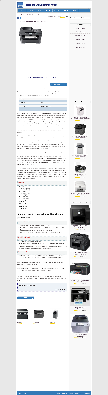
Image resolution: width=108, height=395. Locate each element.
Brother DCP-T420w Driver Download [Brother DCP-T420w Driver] (80, 281)
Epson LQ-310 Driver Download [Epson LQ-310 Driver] (80, 335)
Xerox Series (80, 47)
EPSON (39, 10)
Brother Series (80, 36)
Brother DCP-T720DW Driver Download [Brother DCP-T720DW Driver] (80, 253)
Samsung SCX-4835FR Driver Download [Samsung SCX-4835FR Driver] (80, 156)
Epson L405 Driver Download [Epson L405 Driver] (80, 308)
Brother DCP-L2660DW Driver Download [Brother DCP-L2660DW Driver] (80, 137)
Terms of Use (87, 393)
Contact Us (64, 393)
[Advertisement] (55, 47)
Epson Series (80, 32)
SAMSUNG (56, 10)
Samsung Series (80, 39)
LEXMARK (65, 10)
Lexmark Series (80, 43)
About (58, 393)
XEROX (74, 10)
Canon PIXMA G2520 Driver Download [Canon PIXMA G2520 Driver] (80, 194)
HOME (22, 10)
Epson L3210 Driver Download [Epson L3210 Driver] (80, 226)
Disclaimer (71, 393)
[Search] (80, 18)
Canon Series (80, 28)
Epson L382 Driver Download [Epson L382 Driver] (80, 175)
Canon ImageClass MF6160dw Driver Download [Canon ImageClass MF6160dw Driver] (80, 118)
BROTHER (48, 10)
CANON (31, 10)
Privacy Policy (78, 393)
